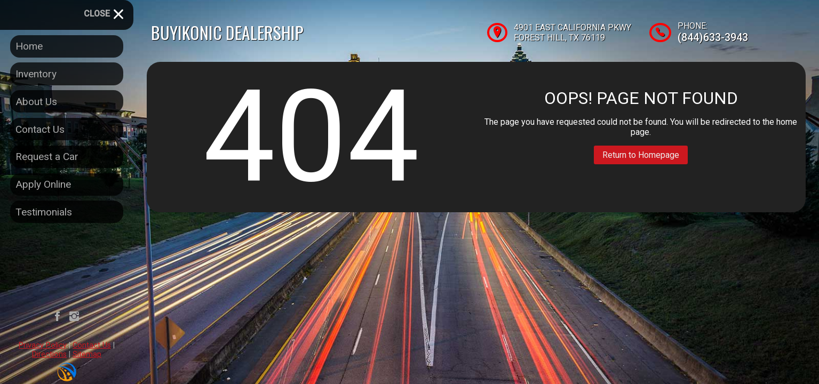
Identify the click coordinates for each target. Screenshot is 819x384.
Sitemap (87, 354)
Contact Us (92, 345)
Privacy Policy (43, 345)
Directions (49, 354)
